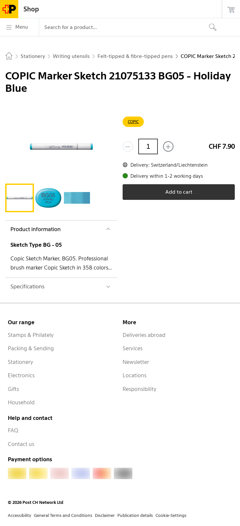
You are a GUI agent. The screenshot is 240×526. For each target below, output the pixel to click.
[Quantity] (148, 146)
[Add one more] (168, 146)
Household (21, 402)
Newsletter (136, 362)
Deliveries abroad (144, 335)
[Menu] (19, 27)
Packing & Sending (31, 348)
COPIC (133, 121)
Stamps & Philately (31, 335)
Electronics (21, 375)
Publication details (135, 515)
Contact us (21, 444)
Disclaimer (105, 515)
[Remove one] (128, 146)
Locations (134, 375)
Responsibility (140, 389)
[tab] (19, 198)
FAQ (13, 430)
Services (132, 348)
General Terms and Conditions (63, 515)
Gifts (13, 389)
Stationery (20, 362)
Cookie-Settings (171, 515)
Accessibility (19, 515)
